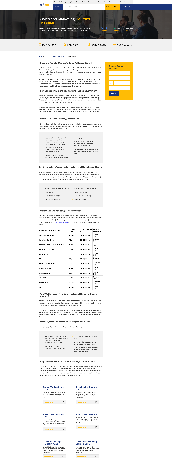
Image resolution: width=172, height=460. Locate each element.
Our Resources (113, 2)
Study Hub (71, 2)
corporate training (62, 222)
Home (40, 56)
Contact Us (123, 2)
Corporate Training (60, 2)
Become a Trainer (81, 2)
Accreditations (102, 2)
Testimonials (92, 2)
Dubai (47, 56)
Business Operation (58, 56)
